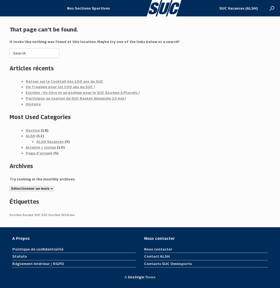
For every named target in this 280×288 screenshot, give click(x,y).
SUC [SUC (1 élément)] (37, 215)
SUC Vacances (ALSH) (238, 8)
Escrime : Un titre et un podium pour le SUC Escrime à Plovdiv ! (83, 92)
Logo (164, 8)
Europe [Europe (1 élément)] (27, 215)
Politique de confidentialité (37, 249)
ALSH (31, 136)
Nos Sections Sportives (88, 8)
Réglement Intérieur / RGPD (38, 263)
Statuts (19, 256)
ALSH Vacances (50, 141)
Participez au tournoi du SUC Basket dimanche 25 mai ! (76, 98)
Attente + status (41, 147)
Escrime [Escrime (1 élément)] (16, 215)
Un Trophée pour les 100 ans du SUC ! (60, 87)
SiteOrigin (136, 277)
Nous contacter (158, 249)
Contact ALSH (157, 256)
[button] (272, 8)
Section (33, 130)
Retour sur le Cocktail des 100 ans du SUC (64, 81)
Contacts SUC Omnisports (168, 263)
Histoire (33, 104)
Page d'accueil (39, 153)
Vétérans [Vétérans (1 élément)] (68, 215)
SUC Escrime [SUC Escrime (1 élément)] (50, 215)
